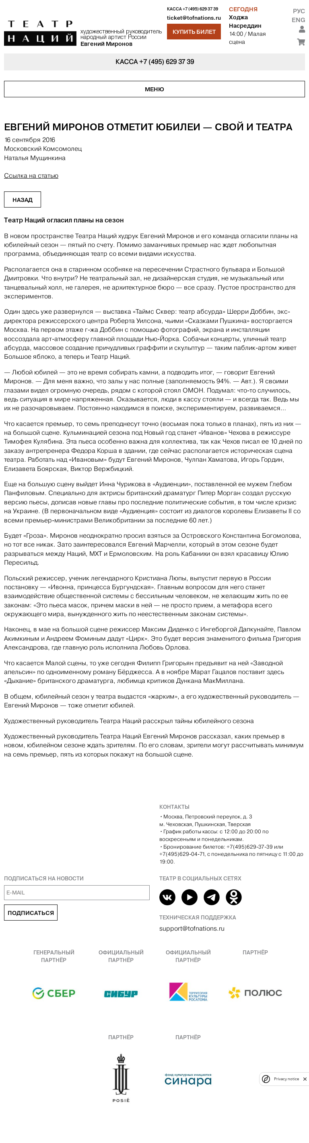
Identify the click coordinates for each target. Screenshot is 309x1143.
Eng (298, 20)
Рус (299, 11)
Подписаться (31, 913)
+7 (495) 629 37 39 (200, 9)
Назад (22, 200)
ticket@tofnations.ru (194, 17)
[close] (305, 1079)
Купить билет (194, 31)
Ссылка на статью (31, 175)
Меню (154, 89)
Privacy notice (286, 1079)
